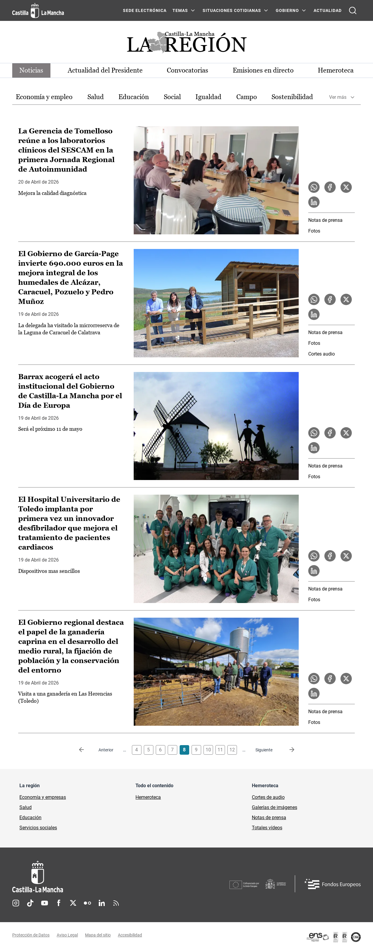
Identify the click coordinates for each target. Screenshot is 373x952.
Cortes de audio (268, 797)
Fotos (314, 231)
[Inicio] (93, 877)
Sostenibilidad (292, 97)
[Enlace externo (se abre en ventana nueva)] (333, 937)
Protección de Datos (31, 935)
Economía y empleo (44, 97)
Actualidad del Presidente (105, 70)
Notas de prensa (325, 220)
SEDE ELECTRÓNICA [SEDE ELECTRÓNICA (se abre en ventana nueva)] (145, 10)
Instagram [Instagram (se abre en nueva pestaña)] (16, 903)
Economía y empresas (42, 797)
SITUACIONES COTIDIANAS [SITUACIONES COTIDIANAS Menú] (232, 10)
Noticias (31, 70)
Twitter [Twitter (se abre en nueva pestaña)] (73, 903)
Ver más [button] (337, 97)
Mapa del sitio (98, 935)
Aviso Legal (67, 935)
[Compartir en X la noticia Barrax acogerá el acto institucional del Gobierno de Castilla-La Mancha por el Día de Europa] (346, 433)
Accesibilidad (130, 935)
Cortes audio (321, 354)
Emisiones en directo (263, 70)
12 (232, 750)
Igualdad (208, 97)
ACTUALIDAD (328, 10)
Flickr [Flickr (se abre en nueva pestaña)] (87, 903)
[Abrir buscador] (353, 10)
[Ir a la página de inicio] (38, 10)
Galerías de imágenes (274, 807)
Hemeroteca (336, 70)
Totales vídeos (267, 827)
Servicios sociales (38, 827)
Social (172, 97)
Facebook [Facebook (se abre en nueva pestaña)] (59, 903)
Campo (246, 97)
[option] (44, 97)
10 (208, 750)
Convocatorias (187, 70)
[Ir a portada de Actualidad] (186, 44)
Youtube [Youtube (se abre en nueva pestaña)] (44, 903)
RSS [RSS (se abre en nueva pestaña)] (116, 903)
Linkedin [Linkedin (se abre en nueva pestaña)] (102, 903)
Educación (133, 97)
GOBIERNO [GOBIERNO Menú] (287, 10)
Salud (95, 97)
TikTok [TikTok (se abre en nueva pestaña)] (30, 903)
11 (220, 750)
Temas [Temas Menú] (180, 10)
